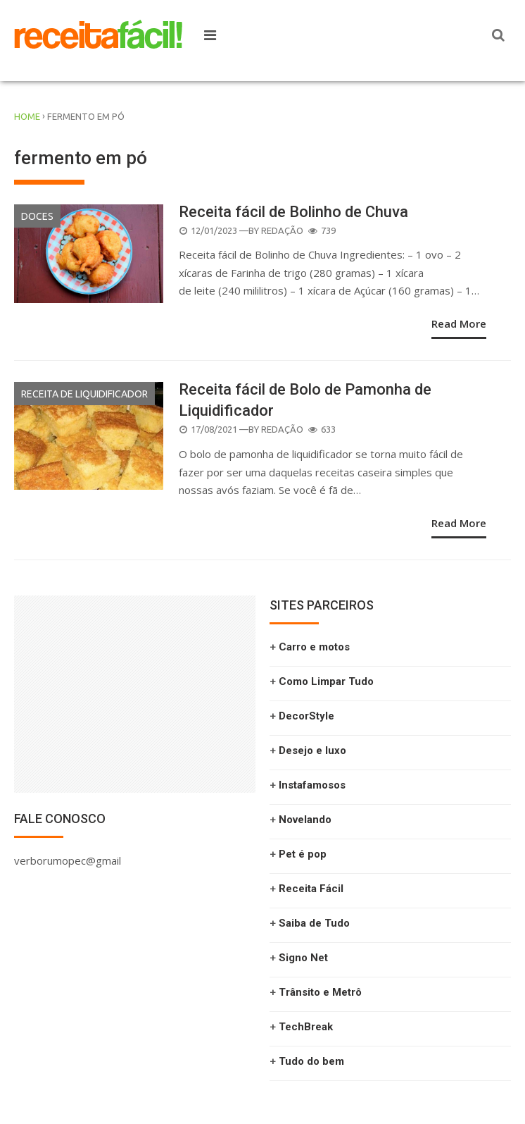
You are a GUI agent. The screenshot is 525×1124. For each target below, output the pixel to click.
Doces (37, 216)
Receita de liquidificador (84, 394)
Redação (282, 230)
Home (27, 116)
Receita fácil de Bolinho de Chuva (293, 212)
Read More (458, 323)
